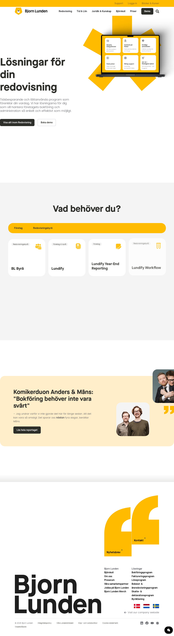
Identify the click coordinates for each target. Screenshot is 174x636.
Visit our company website (143, 612)
